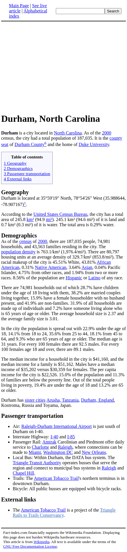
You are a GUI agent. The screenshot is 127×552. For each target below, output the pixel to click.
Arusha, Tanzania (62, 400)
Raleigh (65, 447)
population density (18, 251)
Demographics (19, 235)
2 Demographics (18, 168)
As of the (10, 241)
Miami (35, 452)
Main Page (19, 5)
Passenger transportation (32, 416)
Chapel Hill (23, 473)
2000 (106, 132)
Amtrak (49, 441)
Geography (15, 192)
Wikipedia (41, 542)
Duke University (94, 144)
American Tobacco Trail (56, 478)
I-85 (71, 436)
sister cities (35, 400)
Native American (50, 267)
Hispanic (74, 277)
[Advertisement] (49, 67)
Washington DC (58, 452)
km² (30, 219)
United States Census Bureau (60, 214)
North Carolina (68, 132)
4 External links (18, 178)
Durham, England (97, 400)
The (17, 510)
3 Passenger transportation (27, 173)
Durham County (29, 144)
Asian (87, 267)
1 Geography (15, 163)
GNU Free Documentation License (30, 546)
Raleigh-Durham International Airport (56, 426)
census (25, 241)
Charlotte (40, 447)
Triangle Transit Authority (37, 462)
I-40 (54, 436)
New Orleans (94, 452)
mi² (49, 219)
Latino (94, 277)
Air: (17, 426)
